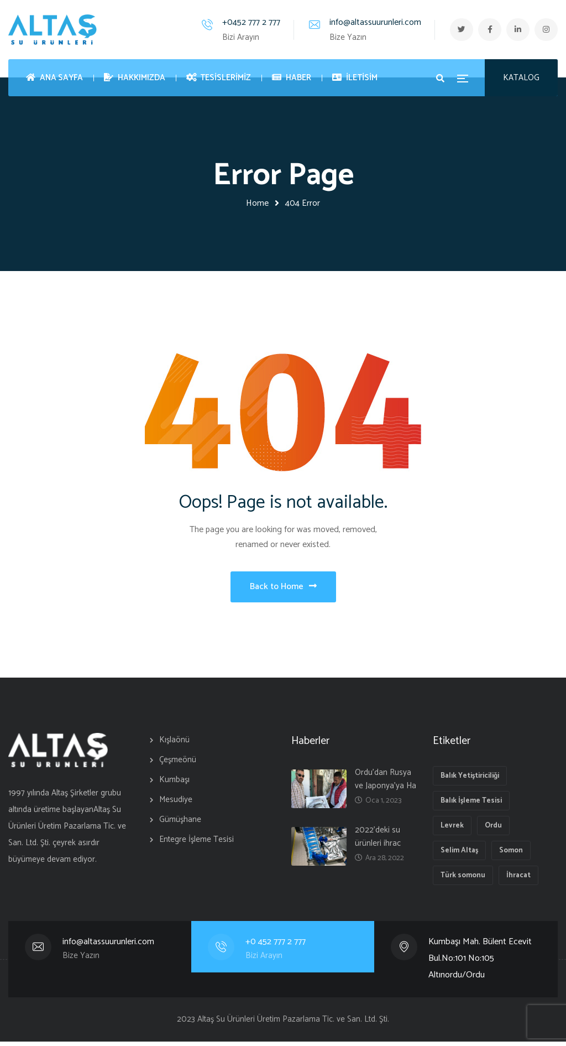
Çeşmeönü (177, 764)
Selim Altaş (459, 855)
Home (257, 203)
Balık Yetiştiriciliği (470, 780)
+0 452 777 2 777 (275, 946)
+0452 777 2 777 (245, 22)
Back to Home (283, 588)
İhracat (518, 880)
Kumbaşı (174, 784)
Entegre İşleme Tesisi (196, 844)
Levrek (452, 830)
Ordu (493, 830)
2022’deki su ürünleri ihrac (378, 841)
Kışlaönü (174, 744)
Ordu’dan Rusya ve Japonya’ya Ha (385, 783)
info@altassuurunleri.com (369, 22)
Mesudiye (175, 804)
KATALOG (521, 78)
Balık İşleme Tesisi (471, 805)
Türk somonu (463, 880)
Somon (511, 855)
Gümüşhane (180, 824)
